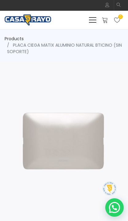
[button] (118, 5)
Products (14, 39)
